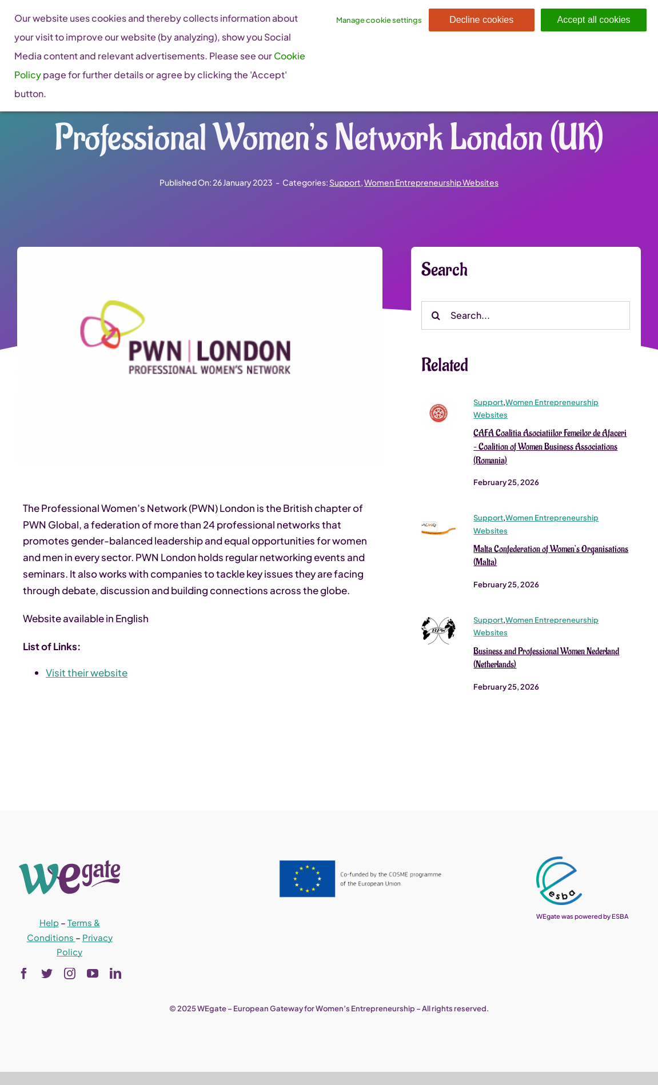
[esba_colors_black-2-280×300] (559, 861)
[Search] (435, 316)
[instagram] (69, 973)
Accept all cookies (594, 20)
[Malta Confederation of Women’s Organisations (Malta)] (438, 517)
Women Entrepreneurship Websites (431, 182)
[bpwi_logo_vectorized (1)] (438, 618)
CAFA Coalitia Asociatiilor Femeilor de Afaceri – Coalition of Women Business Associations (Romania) (550, 447)
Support (345, 182)
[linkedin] (115, 973)
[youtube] (92, 973)
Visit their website (86, 673)
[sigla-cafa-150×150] (438, 401)
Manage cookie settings (379, 20)
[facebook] (24, 973)
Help (49, 922)
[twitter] (47, 973)
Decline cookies (481, 20)
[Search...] (525, 316)
